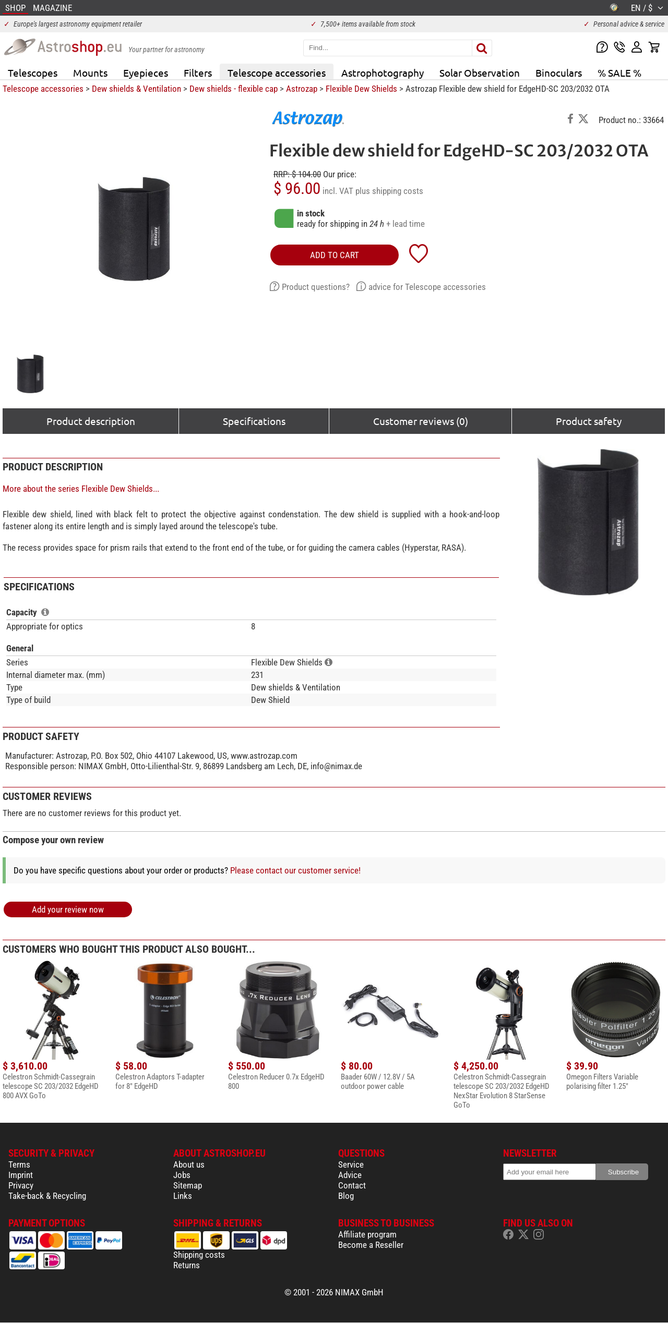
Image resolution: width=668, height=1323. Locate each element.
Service (351, 1164)
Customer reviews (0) (420, 421)
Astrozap (301, 88)
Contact (352, 1185)
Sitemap (187, 1185)
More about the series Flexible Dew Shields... (81, 488)
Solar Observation (479, 72)
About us (189, 1164)
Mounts (90, 72)
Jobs (181, 1175)
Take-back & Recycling (47, 1196)
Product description (90, 421)
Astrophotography (382, 72)
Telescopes (32, 72)
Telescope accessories (277, 72)
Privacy (20, 1185)
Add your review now (68, 909)
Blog (346, 1196)
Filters (198, 72)
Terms (19, 1164)
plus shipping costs (389, 191)
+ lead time (405, 224)
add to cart (334, 255)
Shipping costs (199, 1254)
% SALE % (619, 72)
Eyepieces (145, 72)
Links (182, 1196)
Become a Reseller (370, 1245)
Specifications (254, 421)
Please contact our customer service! (295, 870)
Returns (186, 1265)
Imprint (20, 1175)
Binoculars (558, 72)
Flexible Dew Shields (361, 88)
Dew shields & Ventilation (136, 88)
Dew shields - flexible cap (233, 88)
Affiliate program (367, 1234)
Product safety (589, 421)
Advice (350, 1175)
